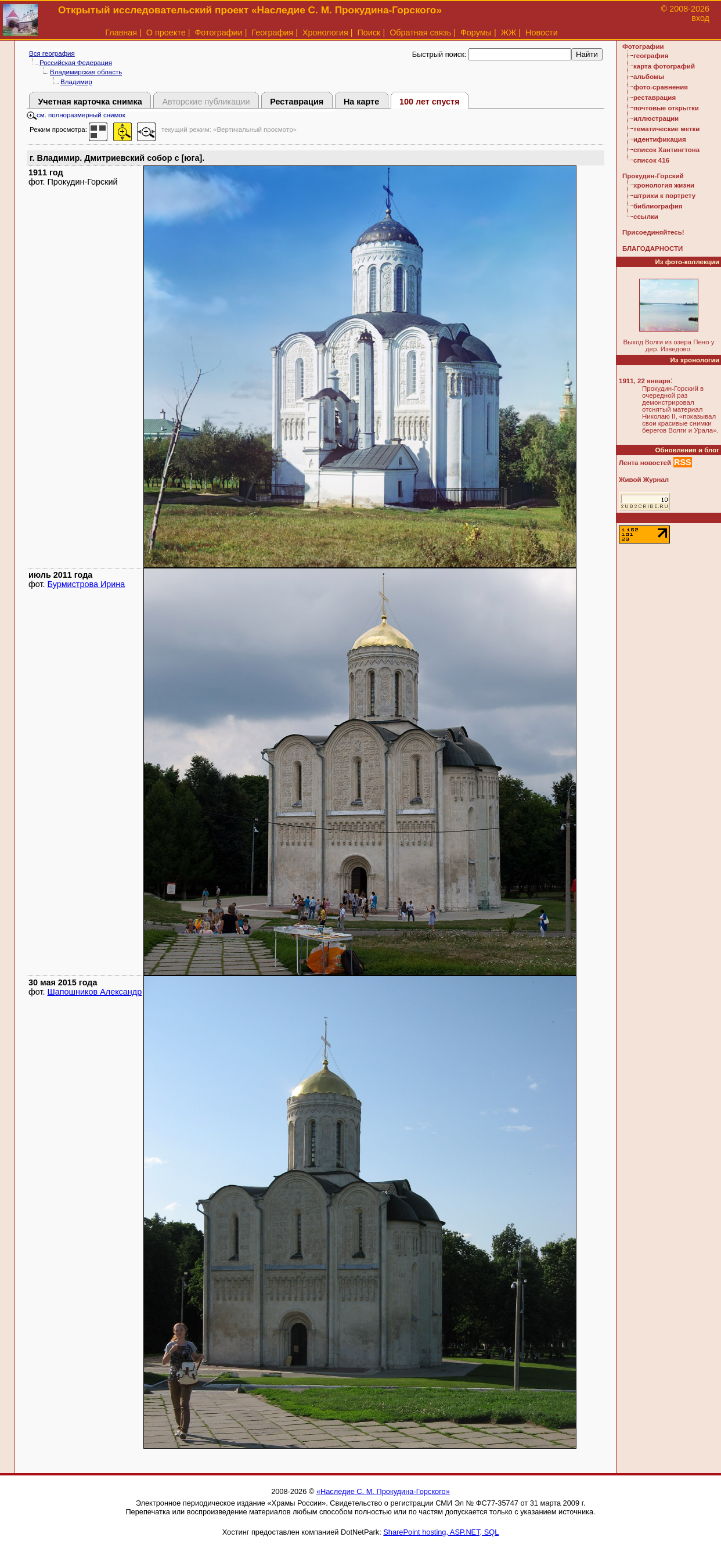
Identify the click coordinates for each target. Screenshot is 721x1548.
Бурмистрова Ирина (86, 584)
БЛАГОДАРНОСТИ (652, 248)
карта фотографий (664, 66)
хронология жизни (663, 185)
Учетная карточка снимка (90, 101)
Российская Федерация (75, 62)
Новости (541, 32)
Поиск (369, 32)
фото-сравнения (660, 87)
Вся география (52, 53)
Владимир (76, 81)
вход (700, 18)
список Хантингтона (666, 149)
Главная (121, 32)
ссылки (645, 216)
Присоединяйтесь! (653, 232)
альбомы (648, 76)
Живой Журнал (644, 479)
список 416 (651, 160)
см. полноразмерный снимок (76, 114)
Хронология (325, 32)
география (650, 55)
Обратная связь (420, 32)
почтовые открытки (666, 108)
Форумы (476, 32)
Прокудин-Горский (653, 175)
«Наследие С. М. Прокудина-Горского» (383, 1491)
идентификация (659, 139)
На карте (361, 101)
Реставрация (296, 101)
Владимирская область (86, 72)
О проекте (166, 32)
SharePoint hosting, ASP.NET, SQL (441, 1532)
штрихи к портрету (664, 195)
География (272, 32)
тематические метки (666, 128)
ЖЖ (509, 32)
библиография (658, 206)
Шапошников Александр (95, 991)
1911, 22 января (644, 380)
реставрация (654, 97)
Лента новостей (645, 462)
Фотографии (218, 32)
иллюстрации (656, 118)
